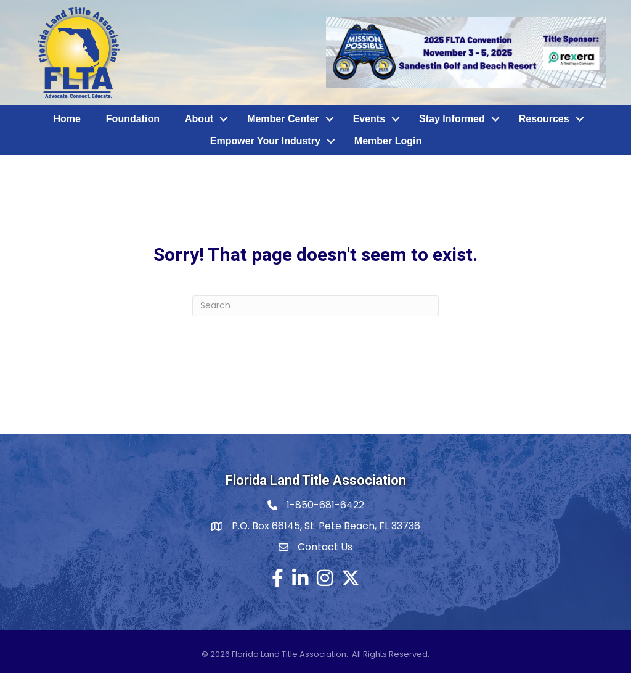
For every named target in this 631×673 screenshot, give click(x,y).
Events (369, 119)
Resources (544, 119)
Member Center (283, 119)
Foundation (133, 119)
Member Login (387, 141)
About (199, 119)
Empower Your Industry (265, 141)
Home (66, 119)
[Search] (315, 305)
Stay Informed (452, 119)
